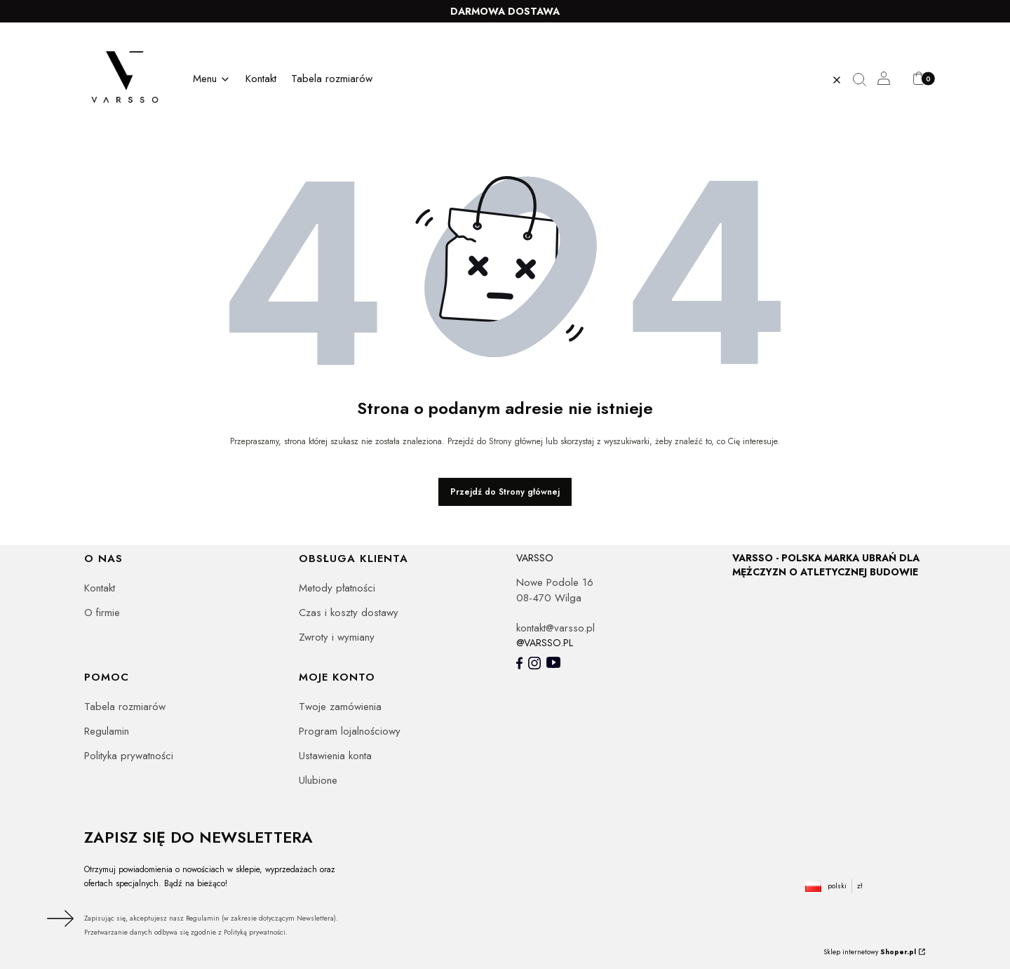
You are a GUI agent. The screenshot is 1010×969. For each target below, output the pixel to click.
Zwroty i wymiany (337, 637)
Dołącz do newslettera (58, 918)
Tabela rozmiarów (125, 706)
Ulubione (318, 780)
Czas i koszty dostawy (348, 612)
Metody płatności (337, 588)
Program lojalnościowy (349, 731)
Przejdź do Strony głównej (505, 492)
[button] (864, 80)
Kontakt (99, 588)
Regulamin (106, 731)
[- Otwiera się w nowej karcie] (519, 663)
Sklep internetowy (869, 952)
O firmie (102, 612)
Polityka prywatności (128, 755)
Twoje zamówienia (340, 706)
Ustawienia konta (335, 755)
